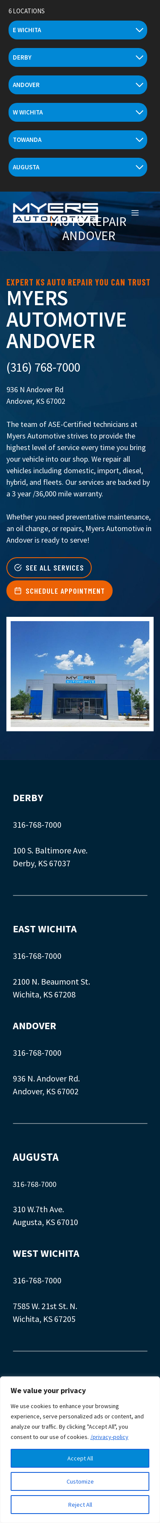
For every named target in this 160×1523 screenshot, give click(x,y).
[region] (80, 1449)
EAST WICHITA (45, 928)
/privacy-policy (109, 1437)
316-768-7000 (37, 824)
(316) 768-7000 (43, 367)
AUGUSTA (35, 1157)
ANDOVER (34, 1025)
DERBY (28, 797)
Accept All (80, 1458)
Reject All (80, 1504)
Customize (80, 1481)
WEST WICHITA (46, 1253)
